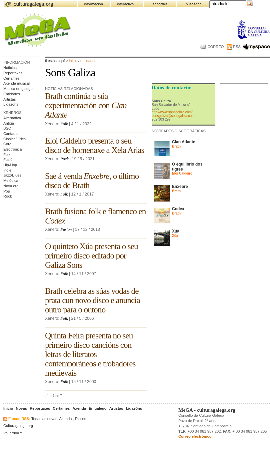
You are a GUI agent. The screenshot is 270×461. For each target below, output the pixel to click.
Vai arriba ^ (12, 433)
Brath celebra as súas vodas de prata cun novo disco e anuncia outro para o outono (92, 300)
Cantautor (11, 134)
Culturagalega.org (18, 426)
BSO (7, 128)
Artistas (9, 99)
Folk (6, 155)
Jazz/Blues (12, 175)
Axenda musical (16, 83)
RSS (234, 47)
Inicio (73, 61)
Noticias (10, 68)
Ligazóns (10, 104)
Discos (80, 419)
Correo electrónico (195, 436)
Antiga (8, 123)
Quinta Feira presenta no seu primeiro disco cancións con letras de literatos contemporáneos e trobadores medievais (90, 354)
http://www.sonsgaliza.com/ (172, 112)
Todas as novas (44, 419)
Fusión (9, 160)
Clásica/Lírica (14, 139)
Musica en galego (18, 89)
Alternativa (12, 118)
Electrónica (12, 149)
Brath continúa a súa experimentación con (86, 105)
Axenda (65, 419)
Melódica (10, 181)
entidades (88, 61)
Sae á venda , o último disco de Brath (92, 180)
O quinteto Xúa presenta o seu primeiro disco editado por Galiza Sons (91, 255)
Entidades (11, 94)
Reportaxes (12, 73)
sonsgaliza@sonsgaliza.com (173, 116)
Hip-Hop (10, 165)
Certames (11, 78)
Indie (7, 170)
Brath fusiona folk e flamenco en (95, 216)
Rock (7, 196)
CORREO (212, 47)
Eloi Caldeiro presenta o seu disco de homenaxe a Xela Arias (94, 145)
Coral (7, 144)
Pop (6, 191)
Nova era (10, 186)
